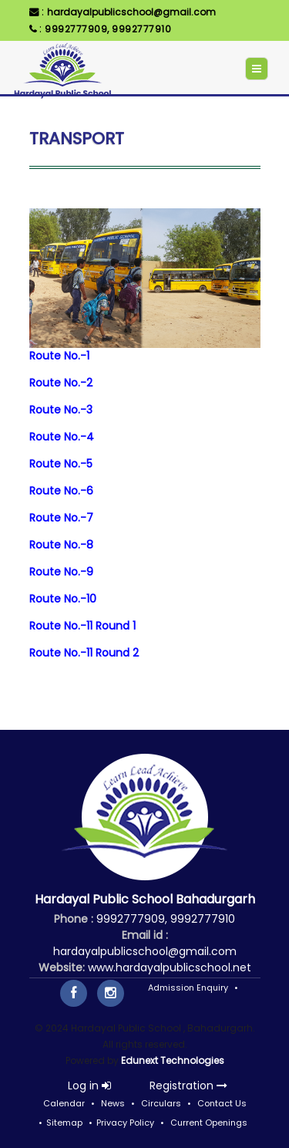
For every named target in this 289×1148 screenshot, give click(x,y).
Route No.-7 (61, 517)
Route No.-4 (61, 436)
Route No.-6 (61, 490)
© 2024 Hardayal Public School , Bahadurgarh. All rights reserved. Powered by (145, 1044)
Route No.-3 (60, 409)
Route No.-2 (60, 382)
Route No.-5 (60, 463)
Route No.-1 (59, 355)
